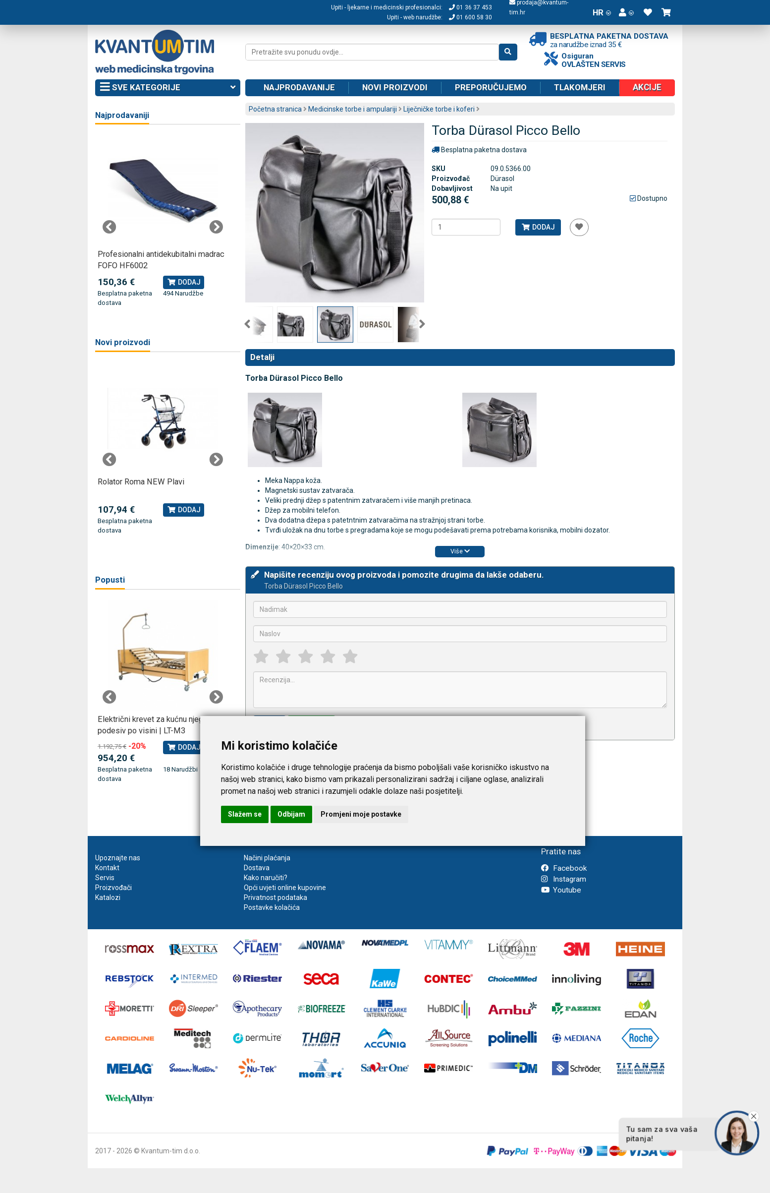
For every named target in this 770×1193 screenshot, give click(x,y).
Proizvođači (113, 888)
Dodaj (538, 227)
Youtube (561, 890)
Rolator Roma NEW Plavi (141, 481)
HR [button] (602, 12)
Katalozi (107, 897)
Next (422, 324)
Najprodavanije (299, 87)
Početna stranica (275, 109)
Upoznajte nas (117, 858)
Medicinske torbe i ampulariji (352, 109)
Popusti (110, 580)
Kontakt (107, 868)
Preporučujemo (491, 87)
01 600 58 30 (470, 17)
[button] (626, 12)
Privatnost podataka (275, 897)
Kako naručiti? (265, 878)
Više (460, 551)
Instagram (563, 879)
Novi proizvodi (395, 87)
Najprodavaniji (122, 115)
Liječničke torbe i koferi (439, 109)
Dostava (257, 868)
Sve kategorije (167, 88)
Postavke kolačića (272, 907)
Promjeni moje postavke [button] (361, 814)
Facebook (564, 868)
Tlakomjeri (579, 87)
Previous (247, 324)
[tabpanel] (162, 221)
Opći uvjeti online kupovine (285, 888)
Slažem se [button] (245, 814)
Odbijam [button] (291, 814)
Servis (104, 878)
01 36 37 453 (470, 7)
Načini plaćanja (267, 858)
